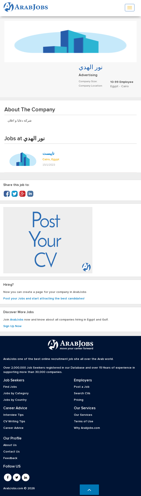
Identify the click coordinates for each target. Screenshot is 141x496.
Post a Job (81, 386)
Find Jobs (10, 386)
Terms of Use (83, 421)
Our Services (83, 414)
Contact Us (11, 451)
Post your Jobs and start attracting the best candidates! (43, 298)
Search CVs (82, 393)
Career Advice (13, 427)
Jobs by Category (16, 393)
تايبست (48, 153)
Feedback (10, 458)
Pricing (78, 399)
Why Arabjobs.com (87, 427)
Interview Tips (13, 414)
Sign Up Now (12, 326)
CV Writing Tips (14, 421)
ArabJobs (16, 319)
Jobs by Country (15, 399)
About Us (10, 445)
